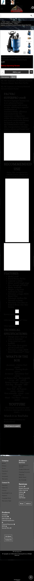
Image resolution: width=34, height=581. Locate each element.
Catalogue (5, 514)
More (13, 77)
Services (22, 486)
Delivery (22, 492)
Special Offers (6, 528)
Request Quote (24, 488)
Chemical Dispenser (8, 524)
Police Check (23, 490)
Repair (21, 496)
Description (5, 77)
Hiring (21, 494)
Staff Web (22, 497)
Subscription (6, 518)
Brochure (5, 516)
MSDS (4, 526)
